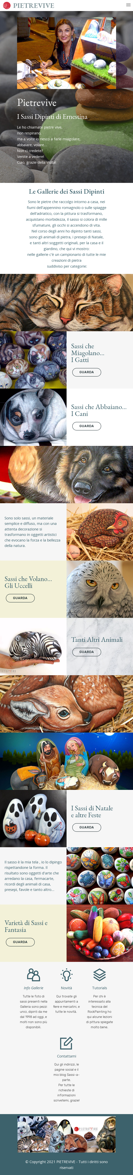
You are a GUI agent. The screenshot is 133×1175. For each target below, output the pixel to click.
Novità (66, 987)
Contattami (66, 1056)
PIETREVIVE (33, 5)
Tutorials (99, 987)
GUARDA (86, 372)
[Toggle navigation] (128, 4)
